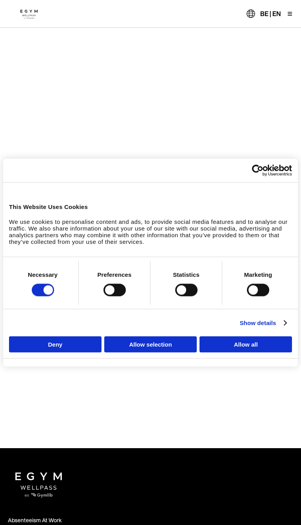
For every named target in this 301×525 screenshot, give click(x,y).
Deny (55, 344)
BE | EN (270, 13)
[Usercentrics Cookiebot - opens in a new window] (257, 170)
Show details (258, 322)
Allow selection (150, 344)
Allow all (246, 344)
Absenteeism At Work (35, 520)
